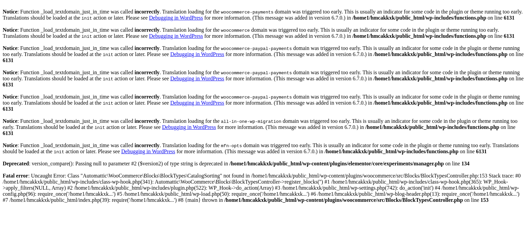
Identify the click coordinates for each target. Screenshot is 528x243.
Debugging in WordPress (176, 18)
